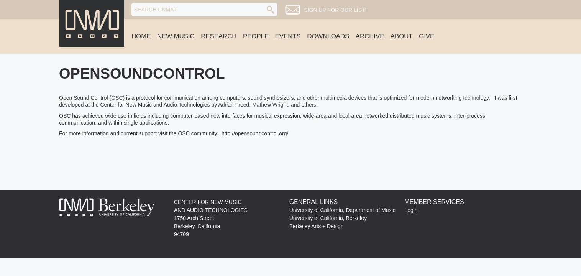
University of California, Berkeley (328, 218)
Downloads (328, 36)
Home (141, 36)
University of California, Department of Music (342, 210)
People (256, 36)
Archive (370, 36)
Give (426, 36)
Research (218, 36)
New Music (176, 36)
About (402, 36)
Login (410, 210)
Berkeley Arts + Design (316, 226)
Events (288, 36)
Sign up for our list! (335, 10)
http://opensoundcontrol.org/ (255, 133)
